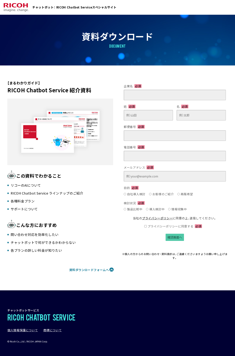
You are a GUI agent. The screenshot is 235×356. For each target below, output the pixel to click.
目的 (131, 188)
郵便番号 (134, 126)
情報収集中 (179, 209)
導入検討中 (156, 209)
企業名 (133, 86)
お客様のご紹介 (163, 194)
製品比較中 (134, 209)
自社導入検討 (136, 194)
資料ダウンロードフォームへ (89, 270)
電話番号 (134, 147)
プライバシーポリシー (157, 218)
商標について (52, 330)
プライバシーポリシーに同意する (175, 226)
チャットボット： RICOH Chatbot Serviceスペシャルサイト (74, 7)
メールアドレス (139, 167)
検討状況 (134, 203)
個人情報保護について (22, 330)
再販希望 (187, 194)
